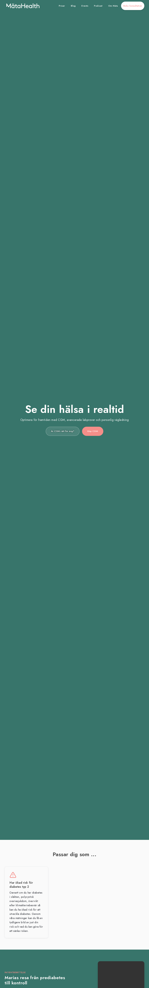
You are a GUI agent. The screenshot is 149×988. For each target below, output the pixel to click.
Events (84, 5)
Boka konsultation (132, 5)
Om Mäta (113, 5)
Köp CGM (92, 431)
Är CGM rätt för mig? (62, 431)
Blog (73, 5)
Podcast (98, 5)
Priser (62, 5)
